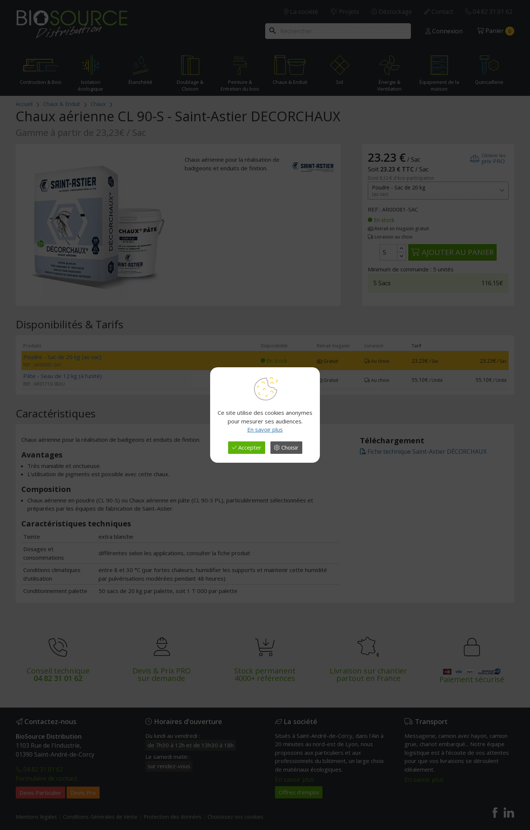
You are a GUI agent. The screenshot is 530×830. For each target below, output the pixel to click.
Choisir (286, 447)
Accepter (246, 447)
